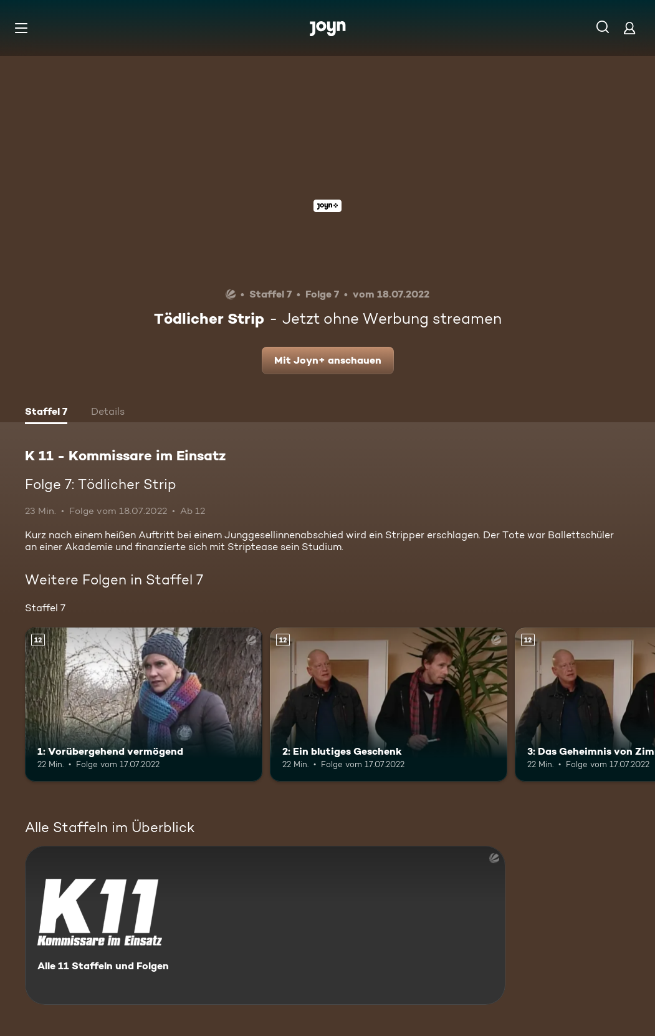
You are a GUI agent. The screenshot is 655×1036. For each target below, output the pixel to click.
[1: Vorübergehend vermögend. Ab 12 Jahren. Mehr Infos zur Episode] (143, 704)
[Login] (629, 28)
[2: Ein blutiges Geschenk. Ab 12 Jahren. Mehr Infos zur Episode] (388, 704)
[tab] (46, 413)
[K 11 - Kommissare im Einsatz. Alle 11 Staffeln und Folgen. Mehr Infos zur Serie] (265, 925)
